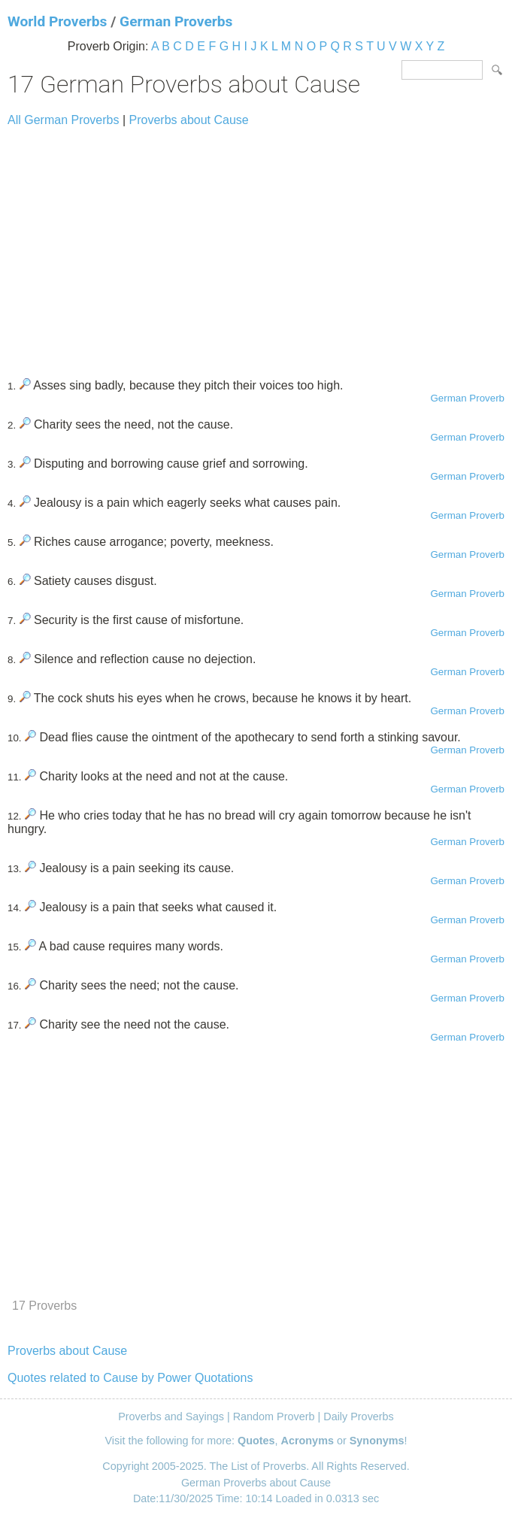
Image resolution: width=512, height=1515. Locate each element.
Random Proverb (274, 1416)
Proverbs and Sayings (171, 1416)
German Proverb (467, 398)
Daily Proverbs (358, 1416)
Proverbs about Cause (189, 120)
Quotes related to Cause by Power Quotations (130, 1377)
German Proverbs (176, 21)
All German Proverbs (64, 120)
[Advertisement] (256, 246)
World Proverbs (57, 21)
